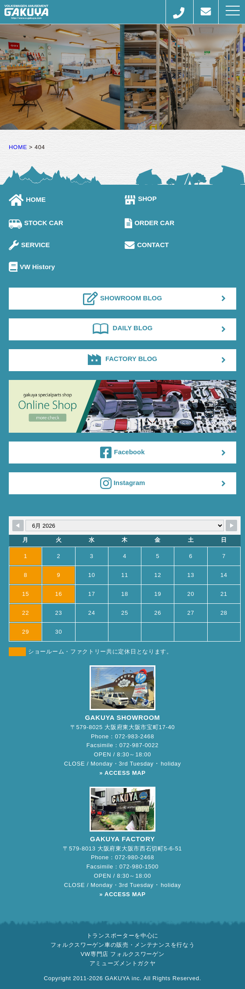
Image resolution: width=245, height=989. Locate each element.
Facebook (122, 452)
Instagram (122, 483)
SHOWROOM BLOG (122, 298)
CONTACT (147, 244)
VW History (32, 266)
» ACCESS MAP (122, 773)
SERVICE (29, 244)
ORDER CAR (149, 222)
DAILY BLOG (123, 328)
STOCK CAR (36, 222)
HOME (27, 199)
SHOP (141, 198)
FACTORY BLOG (122, 359)
